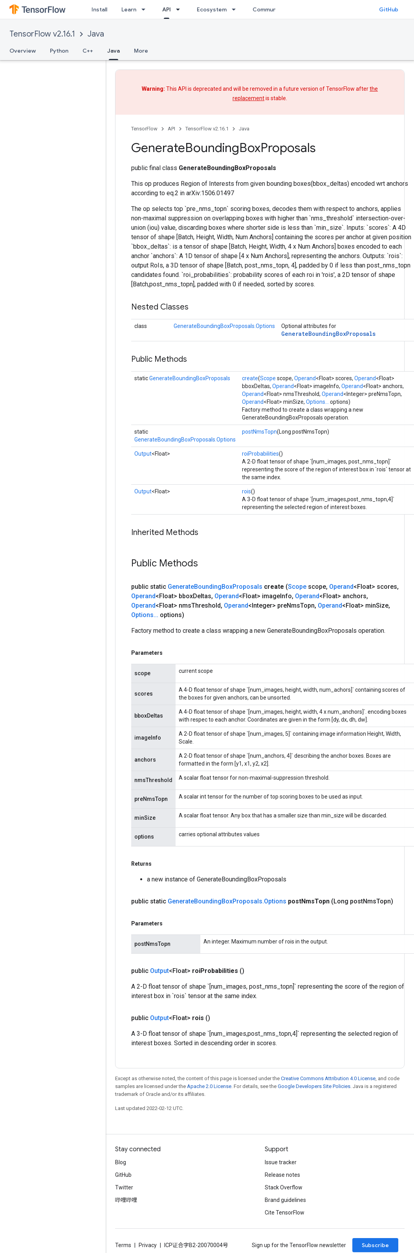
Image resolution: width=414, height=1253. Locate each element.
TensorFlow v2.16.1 (42, 34)
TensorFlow (144, 129)
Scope (268, 378)
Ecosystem (212, 9)
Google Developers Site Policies (314, 1086)
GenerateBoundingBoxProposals (328, 333)
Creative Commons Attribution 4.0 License (328, 1078)
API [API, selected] (166, 9)
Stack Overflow (283, 1187)
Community (268, 9)
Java (96, 34)
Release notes (282, 1175)
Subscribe (375, 1245)
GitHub (388, 9)
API (171, 129)
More (141, 50)
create (250, 378)
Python (59, 50)
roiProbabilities (260, 454)
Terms (123, 1245)
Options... (317, 402)
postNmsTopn (259, 432)
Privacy (148, 1245)
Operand (305, 378)
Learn (128, 9)
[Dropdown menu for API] (180, 9)
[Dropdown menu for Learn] (145, 9)
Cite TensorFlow (284, 1212)
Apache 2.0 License (209, 1086)
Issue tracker (281, 1162)
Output (143, 454)
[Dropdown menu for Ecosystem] (236, 9)
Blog (120, 1162)
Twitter (124, 1187)
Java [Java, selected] (113, 50)
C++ (87, 50)
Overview (22, 50)
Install (99, 9)
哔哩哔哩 (126, 1200)
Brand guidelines (285, 1200)
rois (246, 491)
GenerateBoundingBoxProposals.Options (224, 326)
